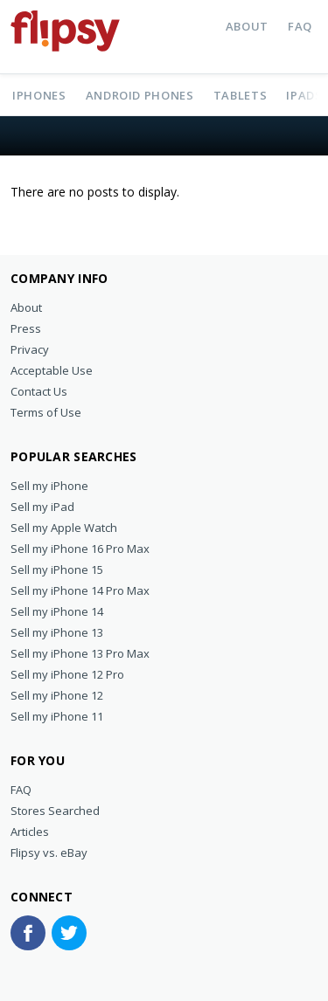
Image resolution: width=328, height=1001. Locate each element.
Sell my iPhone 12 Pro (67, 674)
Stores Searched (55, 810)
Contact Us (38, 391)
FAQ (300, 26)
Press (25, 328)
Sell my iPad (42, 506)
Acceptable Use (51, 370)
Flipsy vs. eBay (48, 852)
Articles (29, 831)
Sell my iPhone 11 (56, 716)
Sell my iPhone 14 (56, 611)
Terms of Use (45, 412)
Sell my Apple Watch (63, 527)
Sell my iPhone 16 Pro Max (80, 548)
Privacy (29, 349)
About (247, 26)
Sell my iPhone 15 (56, 569)
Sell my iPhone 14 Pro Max (80, 590)
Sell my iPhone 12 (56, 695)
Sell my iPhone (49, 486)
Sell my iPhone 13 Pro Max (80, 653)
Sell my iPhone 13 (56, 632)
